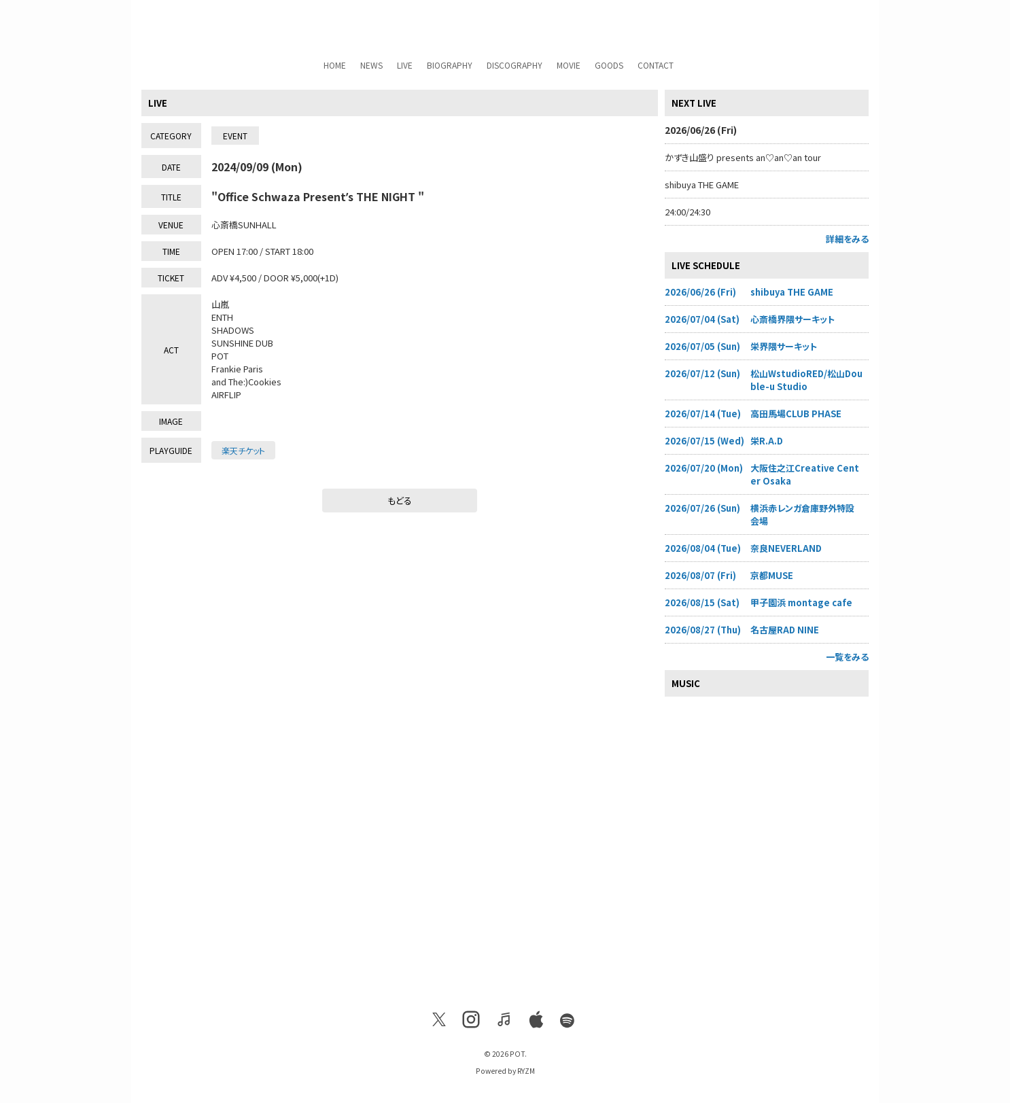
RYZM (526, 1071)
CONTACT (656, 65)
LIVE (405, 65)
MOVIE (568, 65)
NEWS (371, 65)
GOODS (609, 65)
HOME (335, 65)
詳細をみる (847, 238)
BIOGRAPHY (449, 65)
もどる (399, 500)
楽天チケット (243, 450)
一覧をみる (847, 656)
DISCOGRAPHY (514, 65)
